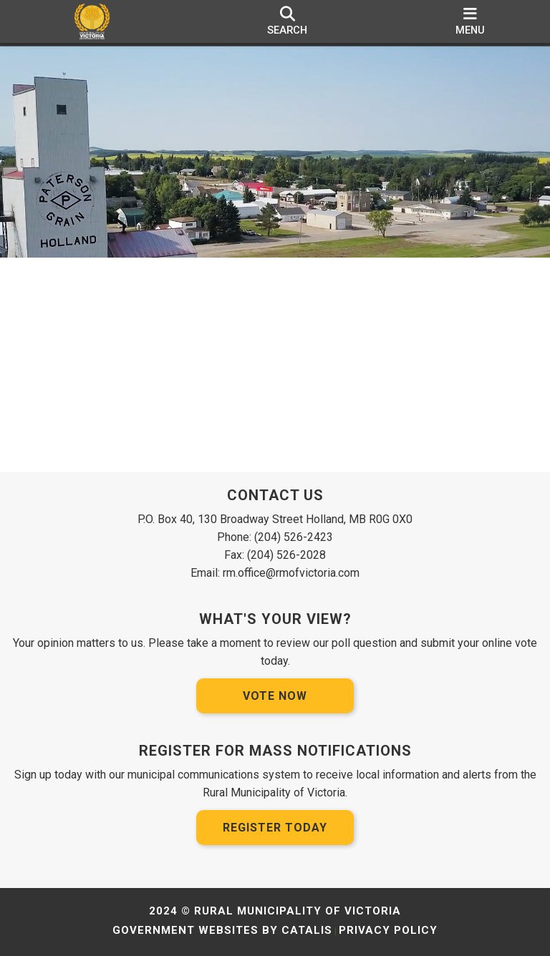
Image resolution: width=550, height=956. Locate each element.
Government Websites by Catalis (222, 930)
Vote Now (275, 696)
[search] (287, 21)
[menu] (470, 21)
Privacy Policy (388, 930)
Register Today (275, 827)
